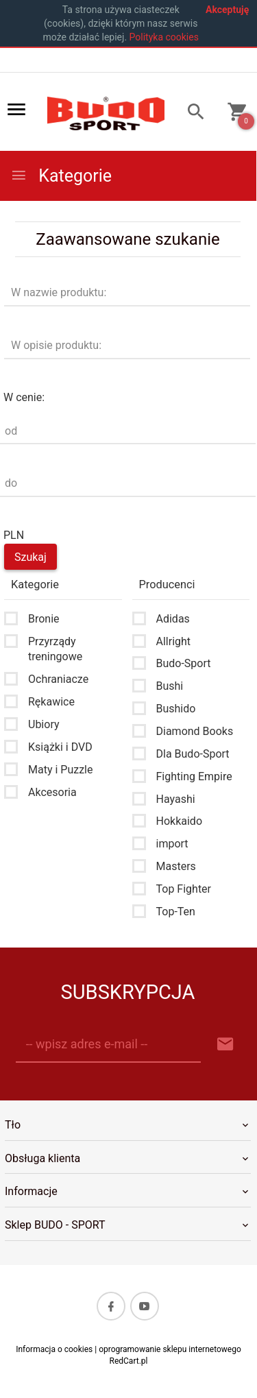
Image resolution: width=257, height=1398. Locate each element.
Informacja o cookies (54, 1349)
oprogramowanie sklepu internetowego (170, 1349)
